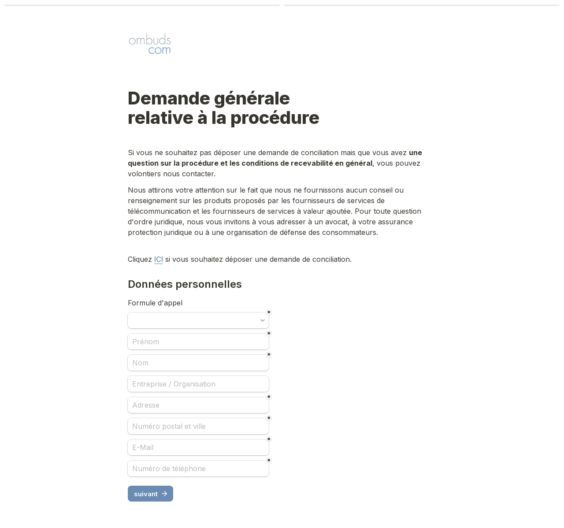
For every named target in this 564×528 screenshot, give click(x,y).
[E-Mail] (198, 447)
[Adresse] (198, 405)
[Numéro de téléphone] (198, 468)
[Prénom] (198, 342)
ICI (158, 259)
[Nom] (198, 363)
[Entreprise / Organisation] (198, 384)
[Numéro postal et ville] (198, 426)
